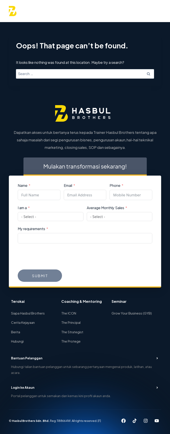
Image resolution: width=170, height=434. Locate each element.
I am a (22, 207)
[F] (100, 420)
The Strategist (72, 331)
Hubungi (17, 341)
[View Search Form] (145, 11)
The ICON (68, 313)
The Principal (71, 322)
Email (68, 185)
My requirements (31, 228)
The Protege (71, 341)
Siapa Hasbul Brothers (28, 313)
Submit (40, 276)
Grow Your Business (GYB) (132, 313)
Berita (15, 331)
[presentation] (51, 256)
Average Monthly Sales (105, 207)
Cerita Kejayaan (23, 322)
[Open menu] (156, 10)
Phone (115, 185)
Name (22, 185)
